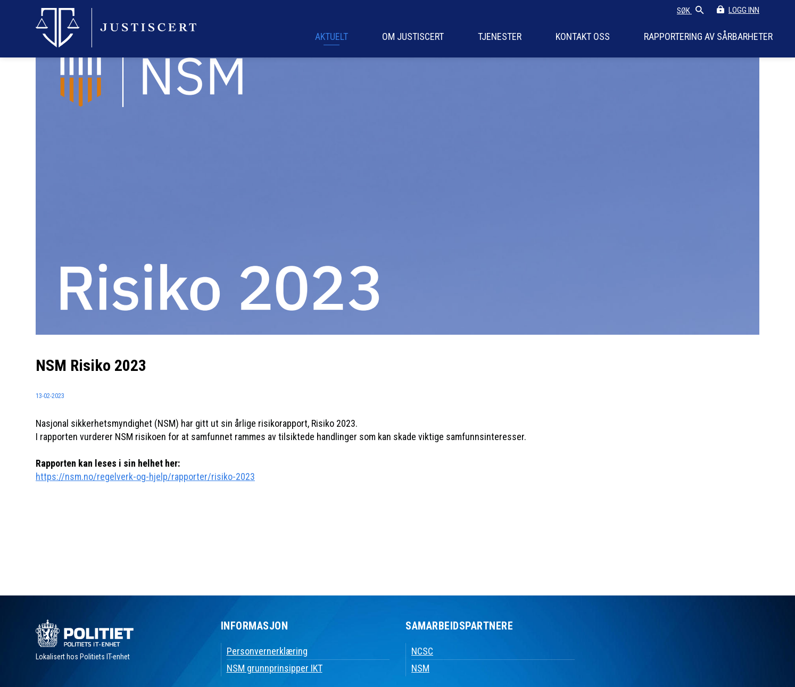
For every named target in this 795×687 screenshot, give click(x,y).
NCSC (422, 651)
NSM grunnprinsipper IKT (274, 668)
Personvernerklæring (267, 651)
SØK (690, 11)
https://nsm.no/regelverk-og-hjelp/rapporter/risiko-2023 (145, 476)
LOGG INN (743, 10)
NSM (420, 668)
